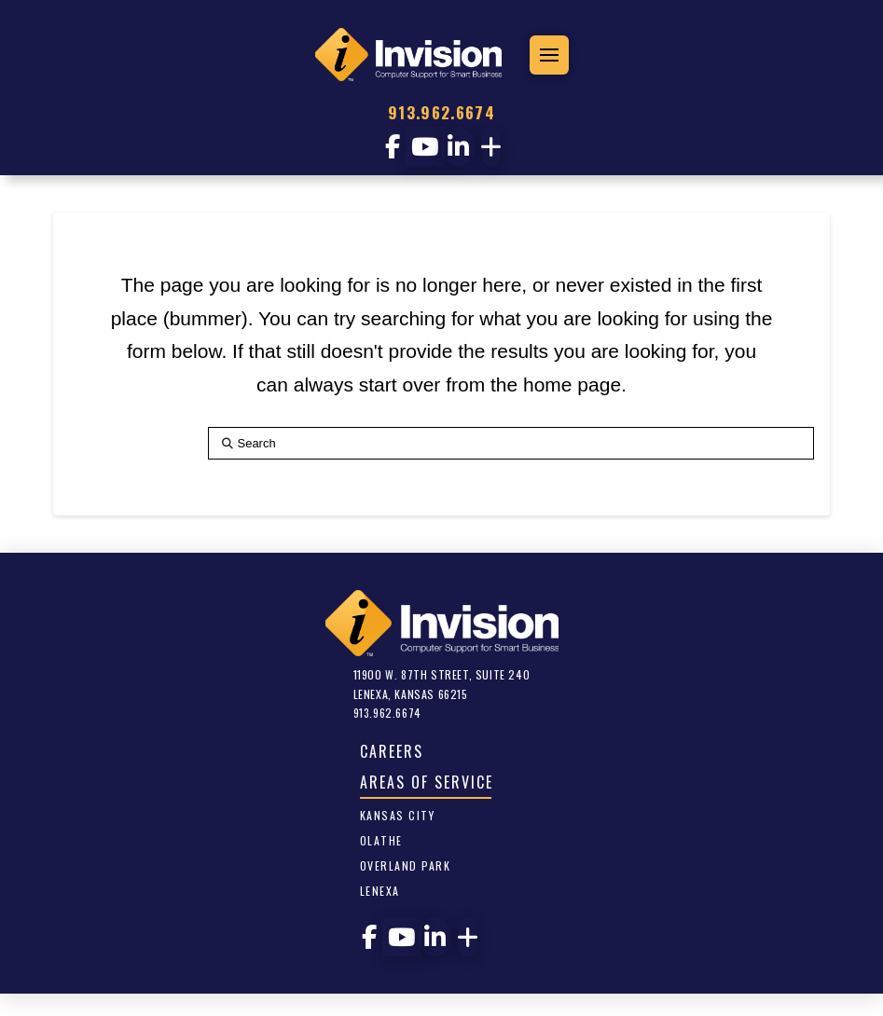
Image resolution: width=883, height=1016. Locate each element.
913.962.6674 (441, 112)
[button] (549, 55)
